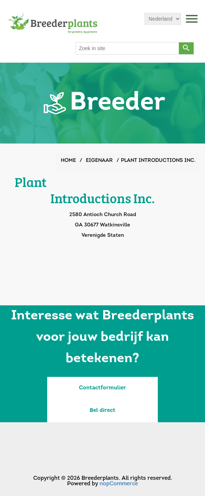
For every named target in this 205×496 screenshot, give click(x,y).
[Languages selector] (163, 19)
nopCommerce (119, 484)
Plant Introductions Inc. (158, 160)
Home (68, 160)
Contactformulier (102, 388)
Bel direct (102, 410)
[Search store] (127, 48)
